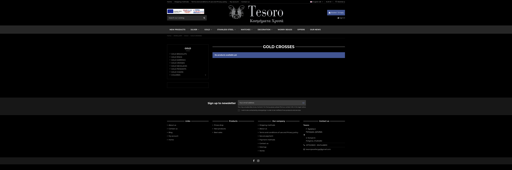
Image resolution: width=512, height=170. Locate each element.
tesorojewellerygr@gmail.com (318, 150)
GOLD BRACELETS (179, 54)
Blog (170, 133)
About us (172, 125)
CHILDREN (175, 75)
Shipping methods (181, 2)
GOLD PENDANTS (178, 69)
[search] (204, 17)
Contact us (245, 2)
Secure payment (266, 136)
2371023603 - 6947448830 (316, 145)
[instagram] (258, 161)
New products (220, 129)
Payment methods (267, 140)
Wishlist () (340, 2)
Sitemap (262, 147)
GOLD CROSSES (178, 63)
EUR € (329, 2)
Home (169, 2)
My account (234, 2)
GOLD (188, 48)
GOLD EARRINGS (178, 60)
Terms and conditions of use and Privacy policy (209, 2)
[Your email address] (269, 103)
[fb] (253, 161)
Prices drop (218, 125)
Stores (262, 151)
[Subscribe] (303, 103)
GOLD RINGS (176, 57)
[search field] (187, 17)
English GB (316, 2)
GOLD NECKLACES (179, 66)
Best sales (218, 133)
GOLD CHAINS (177, 72)
